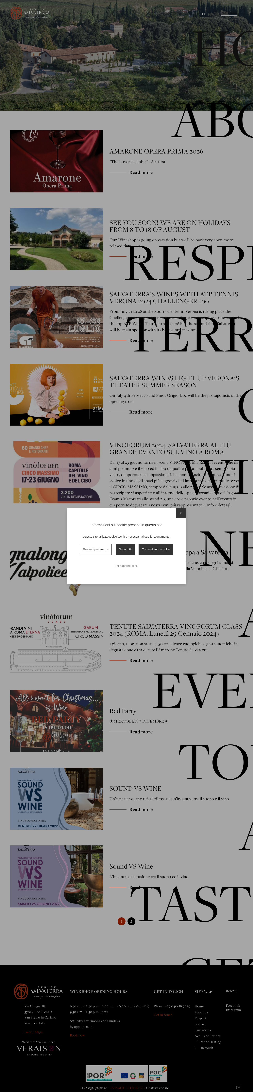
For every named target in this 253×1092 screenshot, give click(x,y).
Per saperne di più (126, 565)
